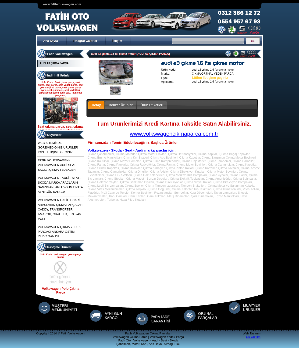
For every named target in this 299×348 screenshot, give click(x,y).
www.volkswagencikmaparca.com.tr (174, 133)
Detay (96, 105)
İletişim (117, 41)
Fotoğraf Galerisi (85, 41)
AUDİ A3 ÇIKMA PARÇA (54, 63)
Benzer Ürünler (121, 105)
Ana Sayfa (50, 41)
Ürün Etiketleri (151, 105)
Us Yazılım (253, 337)
